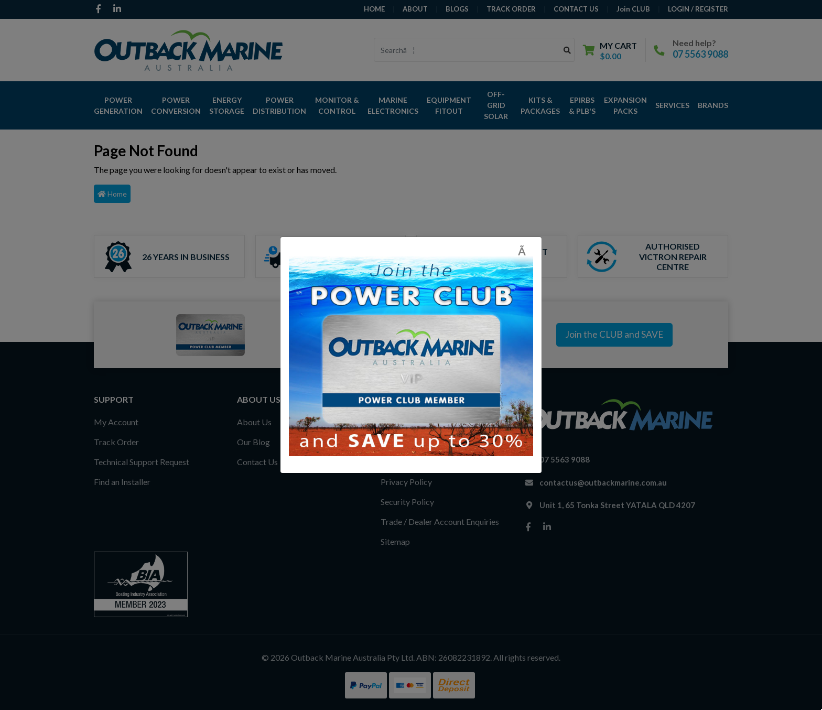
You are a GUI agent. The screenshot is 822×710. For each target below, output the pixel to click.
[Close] (525, 250)
